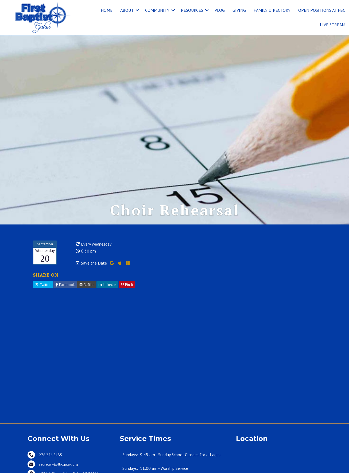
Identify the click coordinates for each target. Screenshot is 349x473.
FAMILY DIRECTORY (272, 10)
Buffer (86, 284)
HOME (107, 10)
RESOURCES (192, 10)
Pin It (127, 284)
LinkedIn (107, 284)
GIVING (239, 10)
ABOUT (127, 10)
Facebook (65, 284)
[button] (137, 10)
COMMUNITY (157, 10)
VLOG (220, 10)
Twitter (43, 284)
